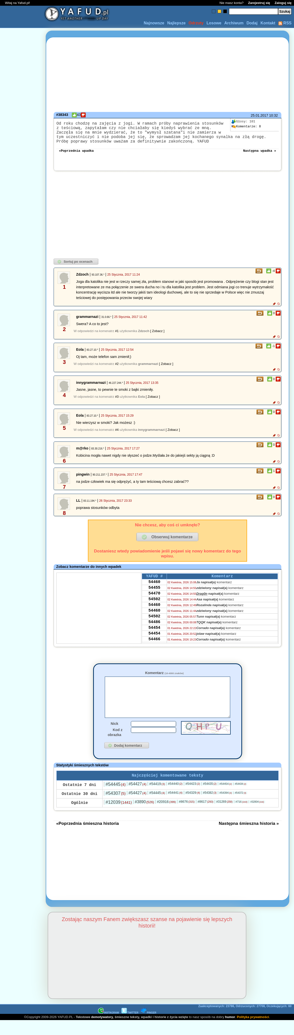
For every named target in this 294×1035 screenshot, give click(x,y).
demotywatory (102, 1031)
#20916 (166, 816)
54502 (154, 609)
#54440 (175, 798)
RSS (285, 23)
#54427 (138, 798)
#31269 (224, 816)
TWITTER (129, 1027)
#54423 (192, 798)
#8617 (205, 816)
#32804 (257, 816)
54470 (154, 603)
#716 (242, 816)
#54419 (157, 798)
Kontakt (267, 23)
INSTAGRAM (108, 1027)
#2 (116, 370)
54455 (154, 596)
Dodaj (252, 23)
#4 (116, 436)
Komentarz (164, 679)
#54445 (115, 798)
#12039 (119, 816)
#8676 (186, 816)
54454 (154, 643)
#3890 (144, 816)
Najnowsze (154, 23)
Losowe (214, 23)
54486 (154, 636)
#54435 (210, 798)
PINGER (148, 1027)
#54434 (240, 798)
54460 (154, 589)
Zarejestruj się (259, 3)
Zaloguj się (283, 3)
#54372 (240, 807)
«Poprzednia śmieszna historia (87, 837)
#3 (116, 402)
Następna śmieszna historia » (249, 837)
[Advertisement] (22, 517)
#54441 (175, 807)
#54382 (210, 807)
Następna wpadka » (259, 156)
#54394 (226, 807)
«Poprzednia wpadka (76, 156)
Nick (114, 737)
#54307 (115, 807)
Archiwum (233, 23)
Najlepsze (176, 23)
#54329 (192, 807)
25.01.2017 (259, 115)
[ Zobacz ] (157, 337)
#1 (116, 337)
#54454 (226, 798)
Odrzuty (195, 23)
